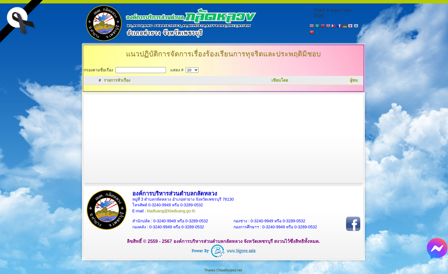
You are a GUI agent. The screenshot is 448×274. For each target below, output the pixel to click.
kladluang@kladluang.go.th (171, 211)
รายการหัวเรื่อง (117, 80)
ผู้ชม (354, 80)
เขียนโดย (279, 80)
